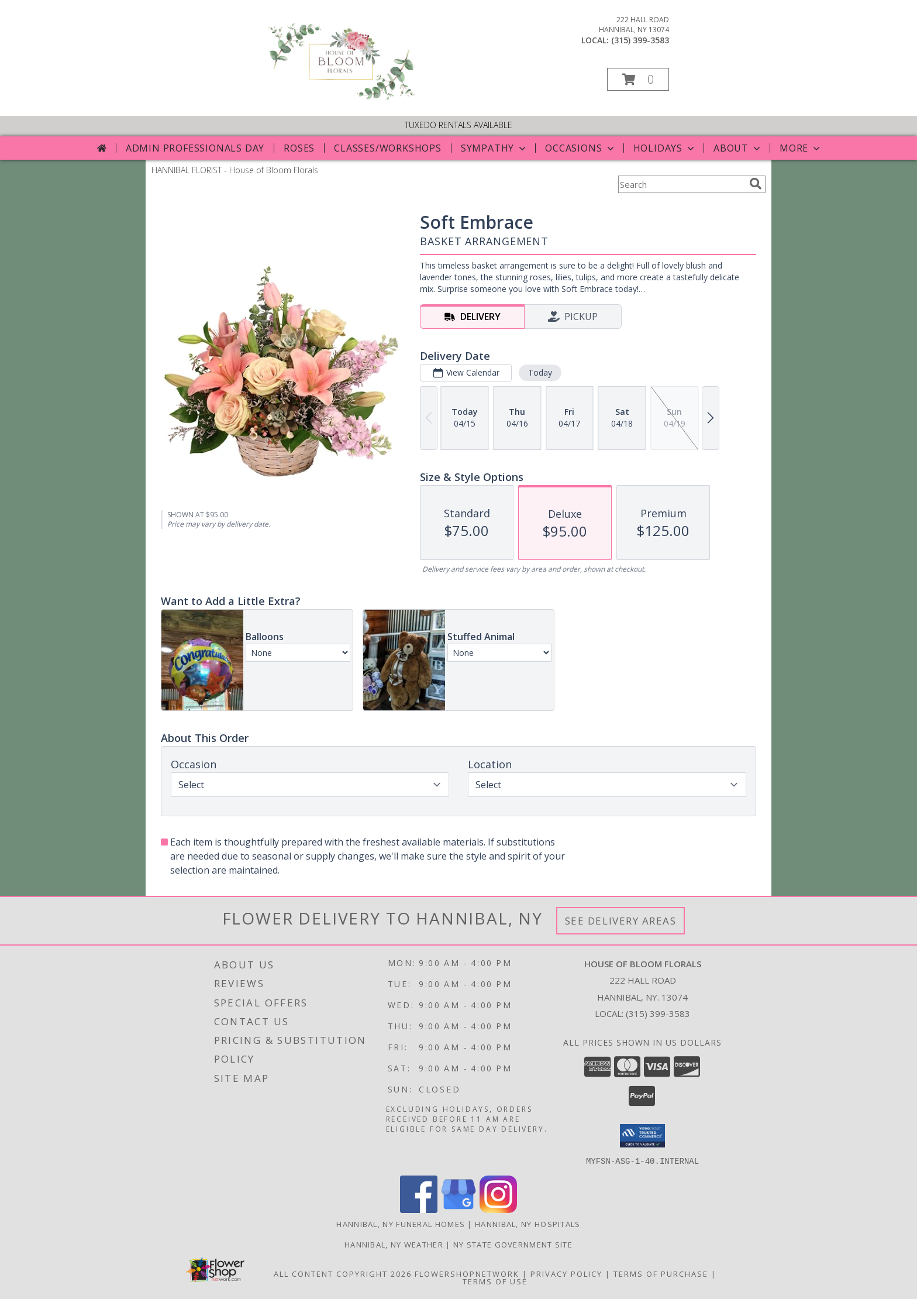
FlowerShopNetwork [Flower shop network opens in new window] (467, 1273)
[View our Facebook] (418, 1209)
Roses (299, 148)
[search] (755, 183)
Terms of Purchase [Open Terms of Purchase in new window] (660, 1273)
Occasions (580, 148)
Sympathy (494, 148)
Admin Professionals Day (195, 148)
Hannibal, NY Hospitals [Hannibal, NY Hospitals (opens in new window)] (528, 1223)
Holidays (665, 148)
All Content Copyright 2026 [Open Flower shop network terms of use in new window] (343, 1273)
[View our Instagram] (498, 1209)
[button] (638, 79)
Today (540, 372)
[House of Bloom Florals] (341, 99)
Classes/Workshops (388, 148)
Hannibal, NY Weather (393, 1244)
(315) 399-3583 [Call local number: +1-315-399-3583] (640, 40)
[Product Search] (681, 184)
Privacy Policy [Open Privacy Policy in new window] (566, 1273)
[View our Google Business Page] (458, 1209)
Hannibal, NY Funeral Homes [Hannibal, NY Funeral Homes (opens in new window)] (400, 1223)
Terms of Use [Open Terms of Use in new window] (495, 1281)
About (738, 148)
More (801, 148)
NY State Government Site (513, 1244)
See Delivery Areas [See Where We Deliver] (621, 920)
